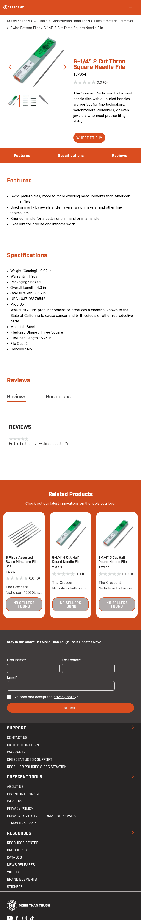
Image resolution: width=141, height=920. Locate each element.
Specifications (71, 156)
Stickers (15, 887)
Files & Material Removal (113, 21)
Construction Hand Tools (71, 21)
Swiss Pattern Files (25, 28)
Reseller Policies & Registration (37, 767)
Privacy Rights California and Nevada (41, 816)
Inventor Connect (23, 794)
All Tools (40, 21)
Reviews (119, 156)
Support (16, 728)
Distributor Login (23, 745)
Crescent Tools (18, 21)
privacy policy (64, 697)
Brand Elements (22, 879)
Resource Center (22, 843)
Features (22, 156)
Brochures (17, 850)
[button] (89, 138)
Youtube (8, 917)
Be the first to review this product (38, 444)
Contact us (17, 737)
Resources (58, 396)
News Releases (21, 865)
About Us (15, 787)
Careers (14, 801)
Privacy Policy (20, 808)
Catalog (14, 857)
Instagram (24, 917)
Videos (13, 872)
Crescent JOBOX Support (29, 759)
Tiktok (32, 917)
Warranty (16, 752)
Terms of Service (22, 823)
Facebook (16, 917)
